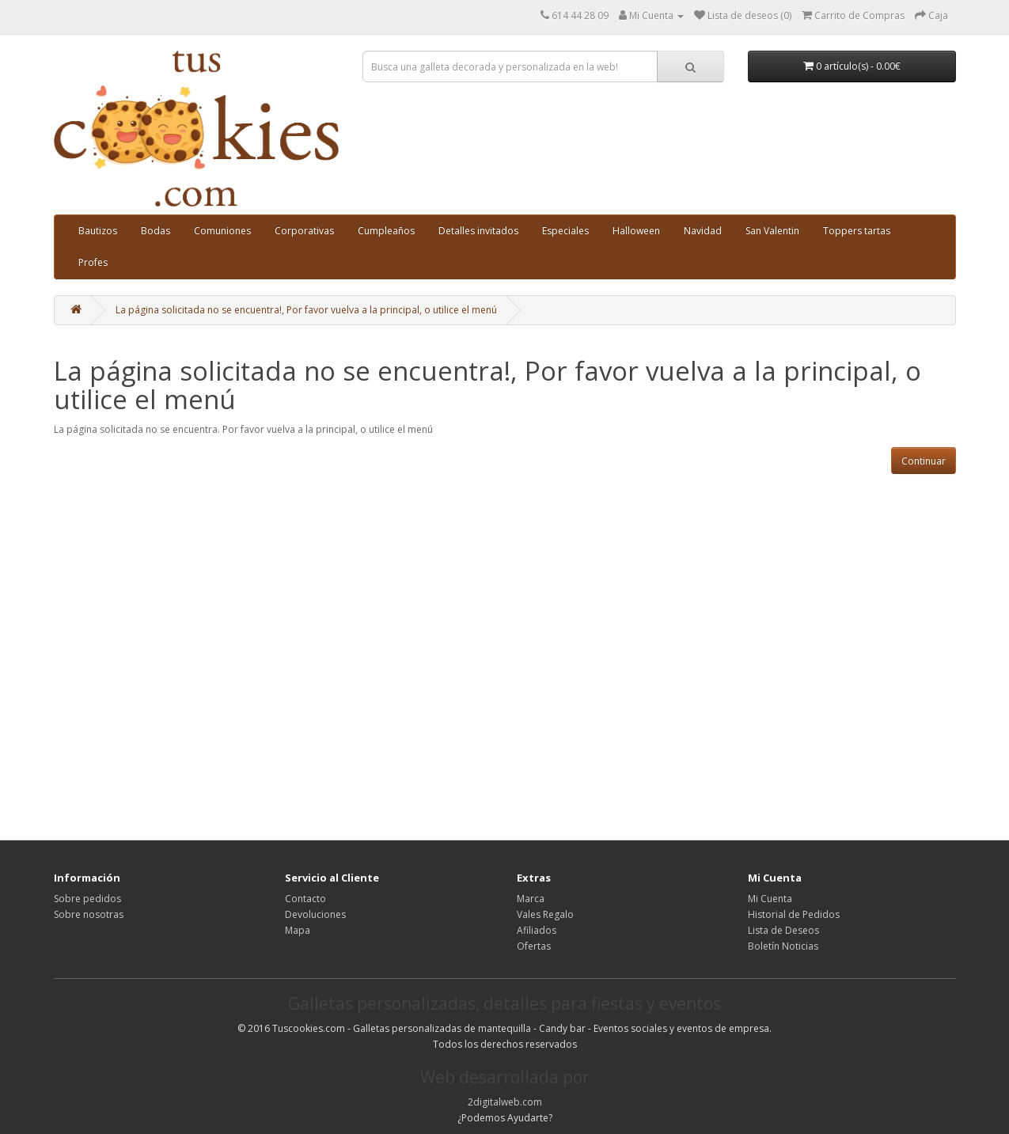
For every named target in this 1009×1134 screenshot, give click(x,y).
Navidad (703, 230)
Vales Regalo (545, 914)
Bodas (155, 230)
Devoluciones (315, 914)
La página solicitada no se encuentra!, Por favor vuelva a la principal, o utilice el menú (306, 310)
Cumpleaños (386, 230)
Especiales (565, 230)
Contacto (305, 898)
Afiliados (536, 930)
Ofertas (534, 946)
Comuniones (222, 230)
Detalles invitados (478, 230)
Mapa (297, 930)
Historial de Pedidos (794, 914)
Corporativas (304, 230)
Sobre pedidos (87, 898)
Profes (93, 262)
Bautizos (97, 230)
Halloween (636, 230)
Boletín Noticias (783, 946)
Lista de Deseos (783, 930)
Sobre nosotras (88, 914)
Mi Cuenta (770, 898)
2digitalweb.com (505, 1102)
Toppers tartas (856, 230)
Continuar (923, 461)
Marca (530, 898)
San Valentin (772, 230)
